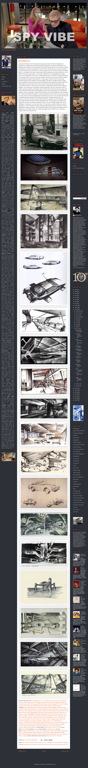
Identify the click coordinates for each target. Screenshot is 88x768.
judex (13, 270)
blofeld (3, 148)
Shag (74, 488)
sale (3, 377)
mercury (7, 306)
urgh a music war (10, 427)
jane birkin (12, 254)
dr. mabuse (4, 199)
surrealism (11, 403)
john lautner (4, 266)
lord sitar (6, 288)
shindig (12, 385)
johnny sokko (4, 270)
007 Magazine (76, 428)
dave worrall (8, 182)
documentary (4, 196)
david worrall (11, 186)
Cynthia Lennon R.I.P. (48, 720)
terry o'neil (12, 408)
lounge (3, 290)
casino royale (5, 161)
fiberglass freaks (5, 215)
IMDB (3, 79)
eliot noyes (8, 206)
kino (9, 276)
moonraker (40, 744)
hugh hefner (7, 242)
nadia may (4, 324)
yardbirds (3, 444)
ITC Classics (76, 458)
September (78, 317)
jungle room (9, 271)
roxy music (12, 375)
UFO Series (75, 511)
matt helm (6, 303)
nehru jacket (8, 326)
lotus (8, 289)
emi (13, 206)
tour (13, 423)
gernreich (3, 229)
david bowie (8, 183)
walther (6, 437)
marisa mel (6, 299)
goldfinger (21, 744)
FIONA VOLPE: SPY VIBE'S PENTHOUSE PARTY (83, 671)
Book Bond (75, 435)
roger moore (5, 374)
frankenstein (4, 220)
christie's (12, 165)
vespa (6, 431)
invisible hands (6, 246)
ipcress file (11, 246)
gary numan (8, 223)
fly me (3, 217)
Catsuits (24, 735)
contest (8, 173)
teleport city (9, 407)
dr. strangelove (50, 742)
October (78, 315)
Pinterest (77, 134)
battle (7, 143)
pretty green (4, 357)
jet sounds (3, 263)
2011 (76, 396)
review (8, 364)
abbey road (9, 125)
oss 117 (7, 334)
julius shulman (4, 271)
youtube (10, 446)
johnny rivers (11, 269)
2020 (76, 301)
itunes (9, 250)
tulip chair (9, 425)
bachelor (3, 139)
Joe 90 (74, 465)
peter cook (8, 347)
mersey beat (12, 306)
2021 (76, 299)
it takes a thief (8, 248)
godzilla (8, 234)
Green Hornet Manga (53, 724)
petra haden (12, 349)
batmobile (4, 143)
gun (9, 236)
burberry (3, 156)
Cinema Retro (11, 116)
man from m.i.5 (11, 293)
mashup (12, 301)
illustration (4, 245)
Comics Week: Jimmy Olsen (35, 730)
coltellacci (12, 168)
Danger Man (76, 440)
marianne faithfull (7, 298)
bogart (8, 149)
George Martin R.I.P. (37, 700)
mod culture (11, 315)
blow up (6, 148)
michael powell (7, 309)
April (77, 326)
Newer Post (22, 751)
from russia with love (8, 222)
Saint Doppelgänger (29, 714)
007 (24, 742)
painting (9, 338)
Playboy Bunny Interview (29, 734)
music (12, 323)
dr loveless (11, 197)
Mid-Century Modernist (78, 477)
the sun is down (9, 417)
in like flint (9, 245)
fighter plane (10, 215)
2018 (76, 305)
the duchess (11, 412)
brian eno (12, 152)
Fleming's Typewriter (41, 714)
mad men (6, 292)
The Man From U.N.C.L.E (79, 502)
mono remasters (11, 317)
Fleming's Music (59, 714)
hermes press (5, 240)
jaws (2, 258)
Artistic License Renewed (78, 430)
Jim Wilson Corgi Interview (35, 715)
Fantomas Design (47, 715)
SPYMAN (24, 730)
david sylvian (6, 186)
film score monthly (6, 216)
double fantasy (11, 196)
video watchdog (7, 433)
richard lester (11, 366)
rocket (7, 372)
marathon (9, 297)
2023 (76, 295)
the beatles (11, 411)
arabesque (4, 135)
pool (8, 354)
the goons (4, 414)
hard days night (7, 237)
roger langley (11, 372)
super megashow (10, 402)
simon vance (8, 386)
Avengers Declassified (78, 433)
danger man (9, 178)
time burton (9, 422)
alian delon (9, 130)
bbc (9, 143)
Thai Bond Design (59, 722)
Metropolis (12, 121)
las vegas (6, 281)
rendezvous (4, 364)
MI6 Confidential (76, 474)
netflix (13, 326)
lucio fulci (12, 290)
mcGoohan (9, 305)
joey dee (10, 264)
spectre (7, 392)
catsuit (6, 162)
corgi (13, 173)
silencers (3, 386)
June (77, 322)
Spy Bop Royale (76, 490)
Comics (51, 700)
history (12, 240)
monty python (5, 318)
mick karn (6, 310)
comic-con (12, 171)
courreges (8, 175)
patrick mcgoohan (7, 340)
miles (5, 312)
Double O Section (77, 447)
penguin (12, 343)
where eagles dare (5, 439)
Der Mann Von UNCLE (40, 719)
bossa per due (11, 150)
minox (13, 312)
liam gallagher (10, 283)
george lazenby (10, 227)
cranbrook (9, 176)
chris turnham (7, 165)
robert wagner (8, 371)
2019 (76, 303)
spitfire (13, 393)
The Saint (75, 507)
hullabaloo (12, 242)
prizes (12, 357)
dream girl (3, 200)
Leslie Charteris (76, 472)
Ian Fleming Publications (78, 453)
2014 (76, 390)
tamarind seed (11, 406)
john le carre (11, 266)
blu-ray (10, 148)
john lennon (5, 268)
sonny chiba (8, 388)
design (40, 742)
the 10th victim (9, 410)
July (77, 320)
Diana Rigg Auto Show (58, 702)
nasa (3, 326)
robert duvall (7, 370)
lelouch (12, 281)
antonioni (3, 133)
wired (13, 443)
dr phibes (7, 198)
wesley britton (11, 438)
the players (8, 415)
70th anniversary (11, 114)
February (78, 383)
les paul (10, 282)
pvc (2, 359)
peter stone (7, 349)
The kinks (12, 124)
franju (13, 217)
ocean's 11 (4, 331)
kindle (5, 276)
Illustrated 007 (76, 456)
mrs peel (12, 322)
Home (44, 751)
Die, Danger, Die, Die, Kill (78, 444)
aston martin (10, 135)
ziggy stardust (10, 448)
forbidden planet (7, 217)
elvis (11, 206)
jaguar (12, 251)
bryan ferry (4, 155)
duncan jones (8, 200)
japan (13, 255)
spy (2, 394)
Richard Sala (76, 486)
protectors (4, 358)
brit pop (9, 153)
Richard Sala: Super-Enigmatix (51, 732)
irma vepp (6, 247)
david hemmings (8, 184)
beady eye (12, 143)
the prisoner (5, 416)
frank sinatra (11, 218)
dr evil (7, 197)
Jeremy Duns (76, 463)
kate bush (10, 274)
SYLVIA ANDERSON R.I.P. (79, 353)
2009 (76, 400)
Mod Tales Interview (27, 717)
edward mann (4, 204)
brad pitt (3, 152)
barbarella (12, 141)
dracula (12, 199)
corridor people (10, 174)
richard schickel (11, 367)
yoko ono (4, 445)
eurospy (12, 209)
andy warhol (11, 131)
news (44, 744)
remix (13, 362)
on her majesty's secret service (8, 333)
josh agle (9, 270)
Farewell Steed (61, 710)
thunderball (4, 421)
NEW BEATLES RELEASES (83, 686)
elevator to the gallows (10, 205)
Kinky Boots (11, 120)
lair (2, 280)
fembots (5, 214)
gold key (12, 234)
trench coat (4, 425)
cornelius (3, 174)
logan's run (9, 287)
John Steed (5, 120)
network (3, 327)
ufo (11, 426)
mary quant (7, 301)
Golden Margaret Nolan (53, 719)
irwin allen (11, 247)
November (78, 313)
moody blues (11, 318)
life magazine (11, 284)
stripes (3, 401)
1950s (12, 112)
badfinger (8, 139)
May (77, 324)
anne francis (5, 132)
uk (13, 426)
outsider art (7, 337)
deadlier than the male (9, 187)
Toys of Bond (76, 509)
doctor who (11, 194)
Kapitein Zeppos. (77, 470)
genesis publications (9, 224)
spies (3, 393)
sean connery (6, 379)
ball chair (7, 141)
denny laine (12, 189)
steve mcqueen (10, 400)
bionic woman (7, 146)
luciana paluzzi (7, 290)
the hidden (9, 414)
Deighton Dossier (77, 442)
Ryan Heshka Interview (30, 727)
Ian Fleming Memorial (28, 710)
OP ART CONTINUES (79, 374)
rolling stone (11, 373)
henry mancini (10, 238)
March (77, 328)
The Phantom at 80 (29, 702)
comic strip (7, 171)
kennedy (10, 275)
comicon (3, 173)
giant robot (4, 231)
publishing (8, 358)
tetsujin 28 (3, 410)
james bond (27, 744)
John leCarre (76, 467)
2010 (76, 398)
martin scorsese (5, 300)
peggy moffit (7, 343)
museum (8, 323)
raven (6, 360)
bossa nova (6, 150)
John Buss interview (57, 715)
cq (11, 175)
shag (13, 383)
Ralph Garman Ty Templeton (54, 735)
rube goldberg (4, 376)
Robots (36, 729)
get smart (12, 230)
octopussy (10, 331)
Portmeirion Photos (40, 710)
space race (11, 390)
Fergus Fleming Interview (54, 705)
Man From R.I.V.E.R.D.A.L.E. (52, 727)
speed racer (12, 392)
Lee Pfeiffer (5, 121)
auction (3, 137)
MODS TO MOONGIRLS (83, 555)
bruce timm (11, 154)
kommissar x (11, 277)
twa (13, 425)
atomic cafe (11, 136)
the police (12, 415)
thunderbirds (10, 421)
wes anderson (4, 438)
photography (5, 351)
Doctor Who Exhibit (51, 710)
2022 (76, 297)
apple (13, 133)
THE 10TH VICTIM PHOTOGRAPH (79, 335)
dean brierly (9, 188)
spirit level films (8, 393)
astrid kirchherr (5, 136)
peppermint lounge (5, 344)
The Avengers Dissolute (78, 497)
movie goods (8, 321)
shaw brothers (5, 384)
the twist (7, 419)
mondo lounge (4, 317)
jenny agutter (4, 260)
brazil (9, 152)
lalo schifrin (6, 280)
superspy (3, 403)
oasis (13, 329)
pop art (12, 354)
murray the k (4, 323)
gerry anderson (10, 229)
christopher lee (5, 166)
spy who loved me (62, 744)
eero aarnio (10, 204)
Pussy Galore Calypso (36, 720)
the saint (10, 416)
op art (10, 333)
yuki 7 (5, 448)
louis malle (12, 289)
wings (7, 443)
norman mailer (4, 329)
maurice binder (9, 304)
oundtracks (4, 335)
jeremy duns (11, 260)
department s (4, 190)
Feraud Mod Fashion (41, 724)
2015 (76, 388)
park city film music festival (9, 339)
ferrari (8, 214)
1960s (27, 742)
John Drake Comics (28, 719)
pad (7, 338)
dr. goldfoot (11, 198)
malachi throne (5, 293)
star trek (6, 399)
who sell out (5, 440)
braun (6, 152)
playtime (12, 353)
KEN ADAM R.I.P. (78, 357)
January (78, 385)
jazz (5, 258)
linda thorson (5, 286)
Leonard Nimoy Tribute (29, 722)
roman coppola (5, 375)
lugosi (3, 292)
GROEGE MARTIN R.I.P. (78, 365)
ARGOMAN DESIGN (78, 347)
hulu (2, 244)
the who (10, 419)
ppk (13, 355)
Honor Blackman (9, 118)
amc (7, 131)
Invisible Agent (52, 712)
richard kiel (4, 366)
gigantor (9, 231)
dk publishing (6, 194)
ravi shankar (11, 360)
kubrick (3, 278)
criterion (8, 177)
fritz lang (65, 742)
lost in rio (10, 288)
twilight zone (7, 426)
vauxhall (9, 430)
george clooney (5, 226)
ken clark (6, 275)
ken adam (33, 744)
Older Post (65, 751)
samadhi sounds (8, 377)
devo (6, 193)
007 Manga (38, 702)
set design (49, 744)
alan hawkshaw (7, 129)
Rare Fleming (50, 714)
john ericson (6, 265)
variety (6, 430)
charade (3, 163)
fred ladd (9, 220)
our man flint (9, 335)
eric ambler (5, 209)
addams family (11, 126)
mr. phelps (7, 322)
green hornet (11, 235)
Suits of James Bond (77, 495)
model (3, 316)
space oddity (6, 390)
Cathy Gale (4, 116)
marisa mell (11, 299)
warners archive (11, 437)
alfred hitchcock (33, 742)
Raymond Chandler (6, 124)
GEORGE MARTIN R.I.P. (78, 361)
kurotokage (7, 278)
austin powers (10, 138)
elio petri (4, 206)
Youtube (3, 83)
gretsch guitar (5, 236)
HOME (74, 165)
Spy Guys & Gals (77, 493)
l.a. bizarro (12, 278)
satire (13, 377)
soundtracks (7, 389)
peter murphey (8, 348)
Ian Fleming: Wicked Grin (41, 725)
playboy (8, 353)
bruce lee (7, 154)
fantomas (12, 211)
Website (3, 76)
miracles (3, 313)
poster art (10, 355)
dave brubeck (5, 181)
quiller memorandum (9, 359)
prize (9, 357)
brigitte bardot (4, 153)
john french (11, 265)
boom (11, 149)
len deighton (5, 282)
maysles (5, 305)
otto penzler (11, 334)
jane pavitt (9, 255)
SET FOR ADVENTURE (78, 168)
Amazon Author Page (6, 86)
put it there (12, 358)
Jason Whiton (78, 215)
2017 (76, 307)
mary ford (10, 300)
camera (3, 159)
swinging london (6, 405)
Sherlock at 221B (42, 712)
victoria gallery (8, 432)
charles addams (8, 163)
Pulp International (77, 484)
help (6, 238)
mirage (7, 313)
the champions (5, 412)
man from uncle (6, 294)
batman (12, 142)
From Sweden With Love (78, 449)
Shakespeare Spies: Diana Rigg (51, 730)
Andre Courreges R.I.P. (53, 704)
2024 (76, 293)
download (3, 197)
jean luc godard (9, 258)
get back (7, 230)
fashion (9, 213)
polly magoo (4, 354)
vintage (5, 434)
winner (10, 443)
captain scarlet (8, 159)
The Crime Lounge (77, 500)
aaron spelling (4, 125)
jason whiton (11, 257)
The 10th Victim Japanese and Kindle (46, 734)
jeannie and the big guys (9, 259)
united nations (4, 427)
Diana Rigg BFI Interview (55, 707)
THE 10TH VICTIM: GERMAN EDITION (82, 656)
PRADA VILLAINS (82, 568)
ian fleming (11, 244)
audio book (8, 137)
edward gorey (11, 203)
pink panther (8, 352)
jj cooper (12, 263)
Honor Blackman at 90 (58, 709)
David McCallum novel (41, 704)
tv (11, 425)
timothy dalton (8, 423)
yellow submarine (10, 444)
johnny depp (6, 269)
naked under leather (10, 324)
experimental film (8, 210)
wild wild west (11, 440)
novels (9, 329)
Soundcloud (4, 81)
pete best (10, 345)
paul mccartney (7, 342)
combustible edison (6, 170)
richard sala (4, 367)
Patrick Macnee (8, 123)
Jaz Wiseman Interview (42, 707)
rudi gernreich (11, 376)
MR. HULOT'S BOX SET (82, 598)
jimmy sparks (8, 263)
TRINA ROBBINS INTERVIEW (79, 379)
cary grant (8, 160)
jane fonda (4, 255)
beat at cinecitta (9, 144)
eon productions (58, 742)
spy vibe (55, 744)
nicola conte (11, 328)
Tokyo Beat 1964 (31, 724)
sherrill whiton (8, 385)
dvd (12, 200)
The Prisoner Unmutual (78, 504)
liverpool (3, 287)
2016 (76, 309)
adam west (5, 126)
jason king (4, 257)
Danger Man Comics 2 (52, 717)
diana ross (9, 193)
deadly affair (4, 188)
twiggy (3, 426)
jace (11, 250)
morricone (9, 319)
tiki (13, 421)
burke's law (7, 156)
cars (4, 160)
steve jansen (4, 400)
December (78, 311)
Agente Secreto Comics (39, 717)
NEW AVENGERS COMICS (79, 370)
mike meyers (8, 311)
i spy (5, 244)
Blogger (54, 764)
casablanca (12, 160)
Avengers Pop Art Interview (40, 705)
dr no (43, 742)
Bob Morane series (49, 722)
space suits (4, 392)
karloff (7, 274)
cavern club (11, 162)
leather (9, 281)
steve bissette (11, 399)
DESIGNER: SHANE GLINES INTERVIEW (83, 583)
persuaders (5, 345)
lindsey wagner (11, 286)
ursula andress (5, 429)
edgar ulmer (6, 203)
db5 (2, 187)
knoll (7, 277)
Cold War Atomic (51, 729)
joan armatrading (5, 264)
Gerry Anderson (76, 451)
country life (4, 175)
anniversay (12, 132)
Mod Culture (76, 479)
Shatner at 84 (39, 722)
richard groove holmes (9, 365)
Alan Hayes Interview (29, 707)
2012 (76, 394)
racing (3, 360)
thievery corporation (10, 420)
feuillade (12, 214)
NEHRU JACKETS (82, 627)
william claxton (5, 442)
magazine (12, 292)
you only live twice (8, 446)
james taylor (7, 254)
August (77, 318)
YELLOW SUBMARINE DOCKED (83, 613)
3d (7, 114)
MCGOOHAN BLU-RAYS (79, 331)
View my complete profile (78, 267)
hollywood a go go (6, 241)
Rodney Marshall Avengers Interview (32, 732)
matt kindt (10, 303)
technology (4, 407)
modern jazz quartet (9, 316)
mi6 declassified (5, 307)
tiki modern (4, 422)
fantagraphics (5, 211)
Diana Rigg (5, 117)
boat (5, 149)
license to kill (5, 284)
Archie (24, 729)
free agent (7, 221)
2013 (76, 392)
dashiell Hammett (10, 180)
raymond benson (6, 361)
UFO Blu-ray (29, 705)
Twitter (83, 133)
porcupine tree (4, 355)
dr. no (8, 199)
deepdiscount (6, 189)
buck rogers (11, 155)
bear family (4, 144)
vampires (10, 429)
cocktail (3, 168)
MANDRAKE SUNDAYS (79, 350)
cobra (13, 167)
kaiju (9, 272)
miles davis (8, 312)
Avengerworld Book (46, 702)
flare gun (12, 216)
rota (9, 375)
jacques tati (7, 251)
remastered (8, 362)
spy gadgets (8, 394)
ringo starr (4, 368)
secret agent (10, 380)
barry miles (8, 142)
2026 (76, 289)
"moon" (3, 112)
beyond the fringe (9, 145)
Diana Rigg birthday (32, 712)
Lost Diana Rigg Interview (44, 709)
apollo (8, 133)
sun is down (6, 401)
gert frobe (3, 230)
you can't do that (9, 445)
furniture (3, 223)
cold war (7, 168)
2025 (76, 291)
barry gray (4, 142)
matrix (3, 303)
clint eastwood (8, 167)
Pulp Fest (75, 481)
